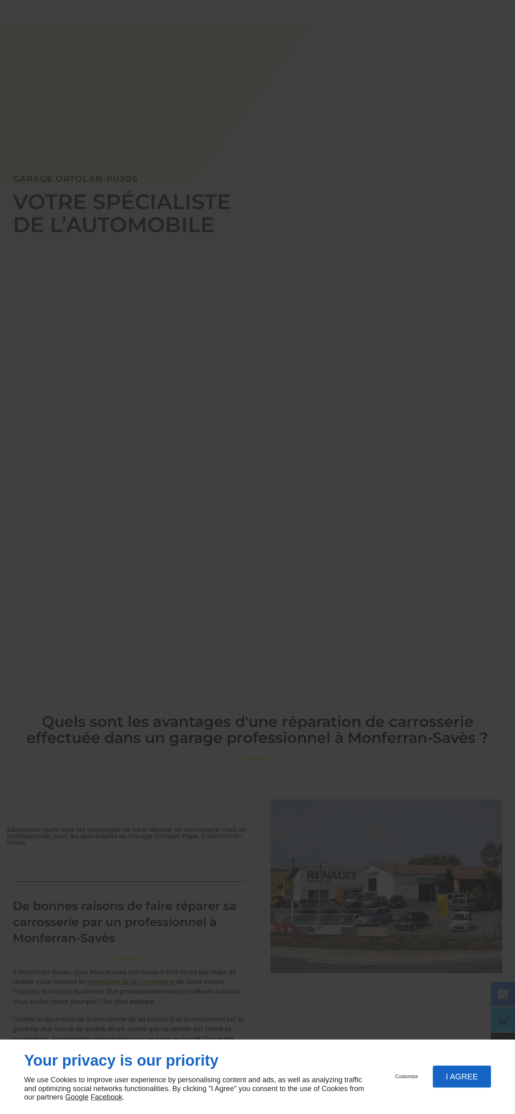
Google (77, 1097)
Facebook (106, 1097)
